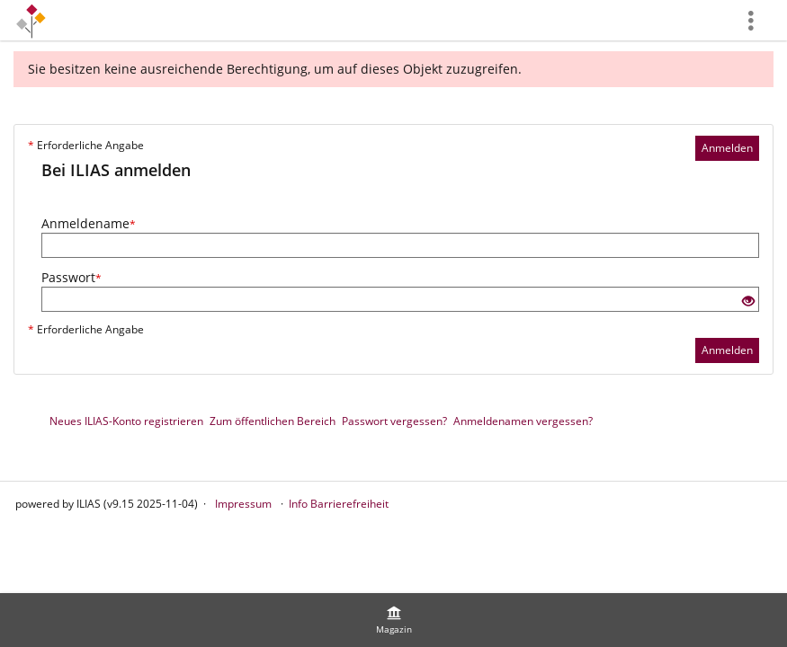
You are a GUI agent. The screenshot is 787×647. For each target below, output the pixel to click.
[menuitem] (394, 620)
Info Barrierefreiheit (339, 503)
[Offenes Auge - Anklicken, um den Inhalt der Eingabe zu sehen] (748, 301)
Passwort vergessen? (394, 421)
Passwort (71, 277)
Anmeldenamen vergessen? (523, 421)
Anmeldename (88, 223)
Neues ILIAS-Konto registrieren (126, 421)
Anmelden (727, 147)
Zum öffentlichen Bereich (272, 421)
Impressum (243, 503)
